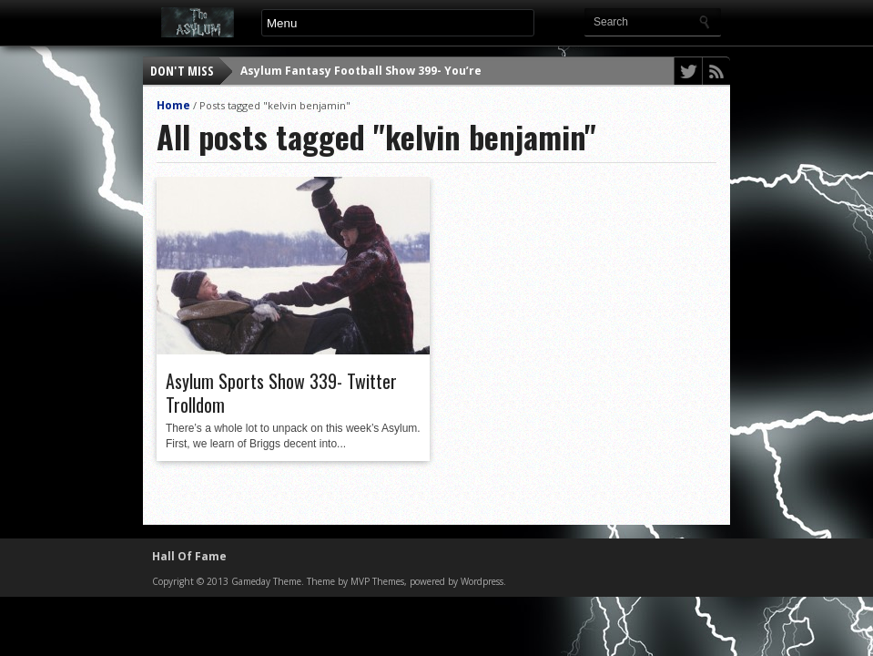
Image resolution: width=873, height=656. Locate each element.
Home (173, 105)
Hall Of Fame (189, 556)
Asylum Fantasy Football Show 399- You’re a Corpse (387, 70)
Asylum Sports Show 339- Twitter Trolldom (281, 392)
